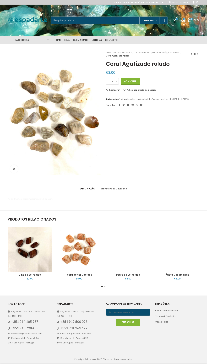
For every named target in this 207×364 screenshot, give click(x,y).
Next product (198, 54)
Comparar (114, 90)
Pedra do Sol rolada (128, 274)
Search (163, 20)
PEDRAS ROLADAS (123, 52)
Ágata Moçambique (177, 274)
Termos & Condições (165, 316)
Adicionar (130, 81)
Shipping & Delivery (113, 188)
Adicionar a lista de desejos (141, 90)
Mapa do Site (161, 321)
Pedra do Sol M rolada (79, 274)
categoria (148, 20)
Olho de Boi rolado (30, 274)
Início (108, 52)
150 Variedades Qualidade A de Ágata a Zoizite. (157, 52)
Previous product (191, 54)
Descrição (87, 188)
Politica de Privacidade (166, 310)
